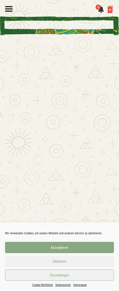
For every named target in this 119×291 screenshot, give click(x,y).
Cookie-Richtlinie (42, 285)
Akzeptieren (59, 247)
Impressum (80, 285)
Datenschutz (63, 285)
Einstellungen (59, 275)
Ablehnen (59, 261)
